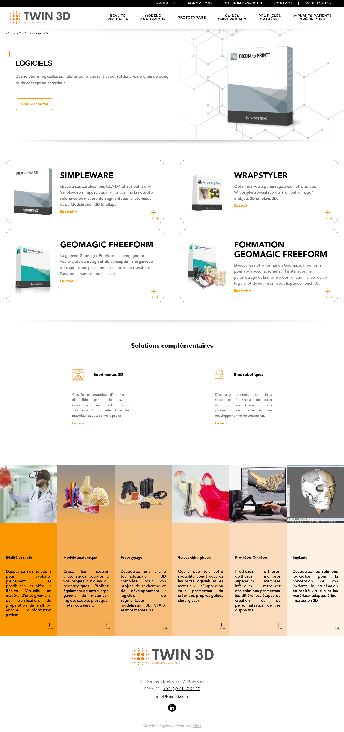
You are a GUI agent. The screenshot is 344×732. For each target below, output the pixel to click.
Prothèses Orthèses (270, 17)
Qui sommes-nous (243, 3)
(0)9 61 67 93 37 (181, 689)
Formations (200, 3)
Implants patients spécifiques (312, 17)
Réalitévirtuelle (118, 17)
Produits (166, 3)
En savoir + (80, 423)
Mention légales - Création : (168, 726)
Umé (197, 726)
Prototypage (192, 18)
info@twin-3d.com (172, 696)
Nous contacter (34, 104)
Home (10, 33)
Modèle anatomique (153, 17)
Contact (283, 3)
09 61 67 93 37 (318, 3)
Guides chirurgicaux (232, 17)
